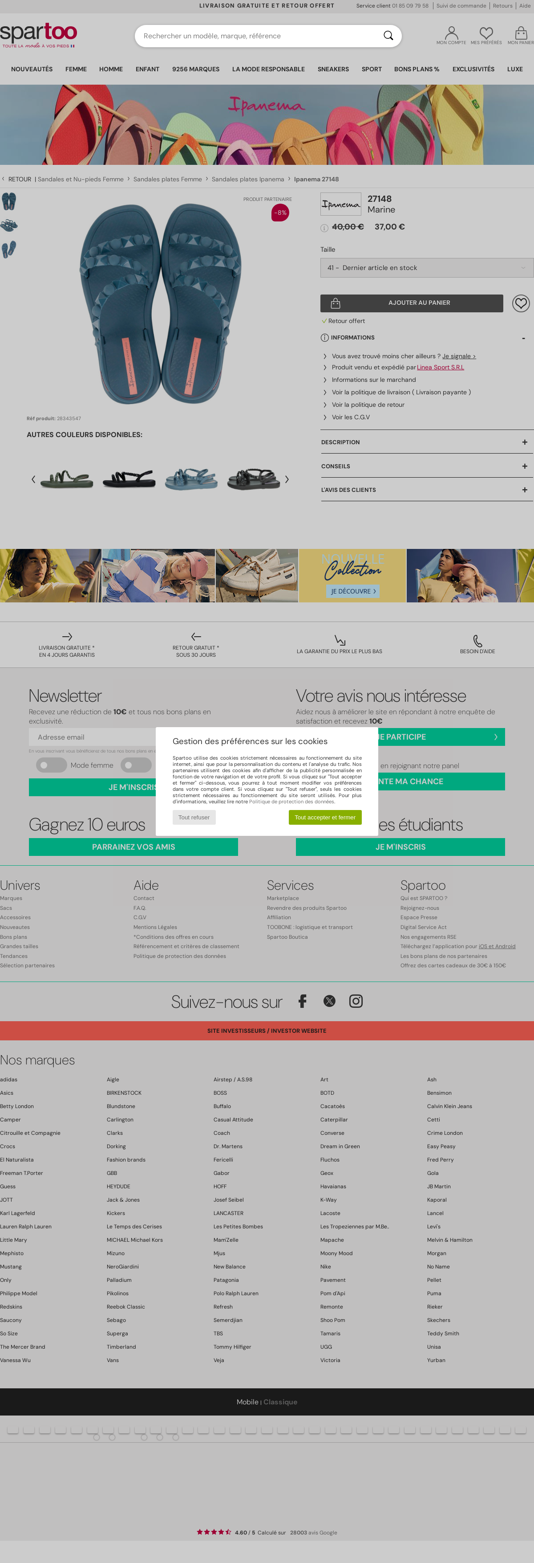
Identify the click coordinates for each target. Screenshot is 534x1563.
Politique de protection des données (291, 801)
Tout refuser (194, 817)
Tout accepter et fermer (325, 817)
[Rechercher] (388, 36)
